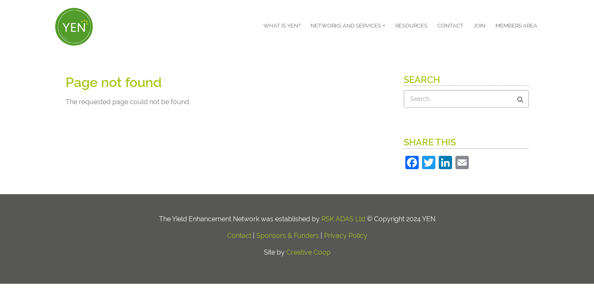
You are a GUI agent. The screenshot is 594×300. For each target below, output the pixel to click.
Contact (239, 236)
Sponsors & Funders (287, 236)
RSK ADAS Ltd (343, 219)
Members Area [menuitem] (516, 25)
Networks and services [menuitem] (349, 28)
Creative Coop (308, 252)
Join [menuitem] (479, 25)
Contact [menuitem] (450, 25)
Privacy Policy (345, 236)
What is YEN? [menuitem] (282, 25)
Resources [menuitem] (411, 25)
